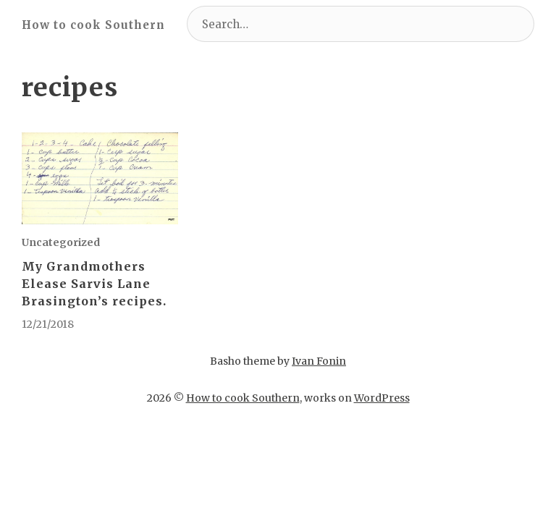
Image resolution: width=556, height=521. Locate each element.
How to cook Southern (93, 25)
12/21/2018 (48, 324)
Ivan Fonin (319, 361)
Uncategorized (61, 242)
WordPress (382, 397)
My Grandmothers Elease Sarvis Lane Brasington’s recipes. (94, 283)
